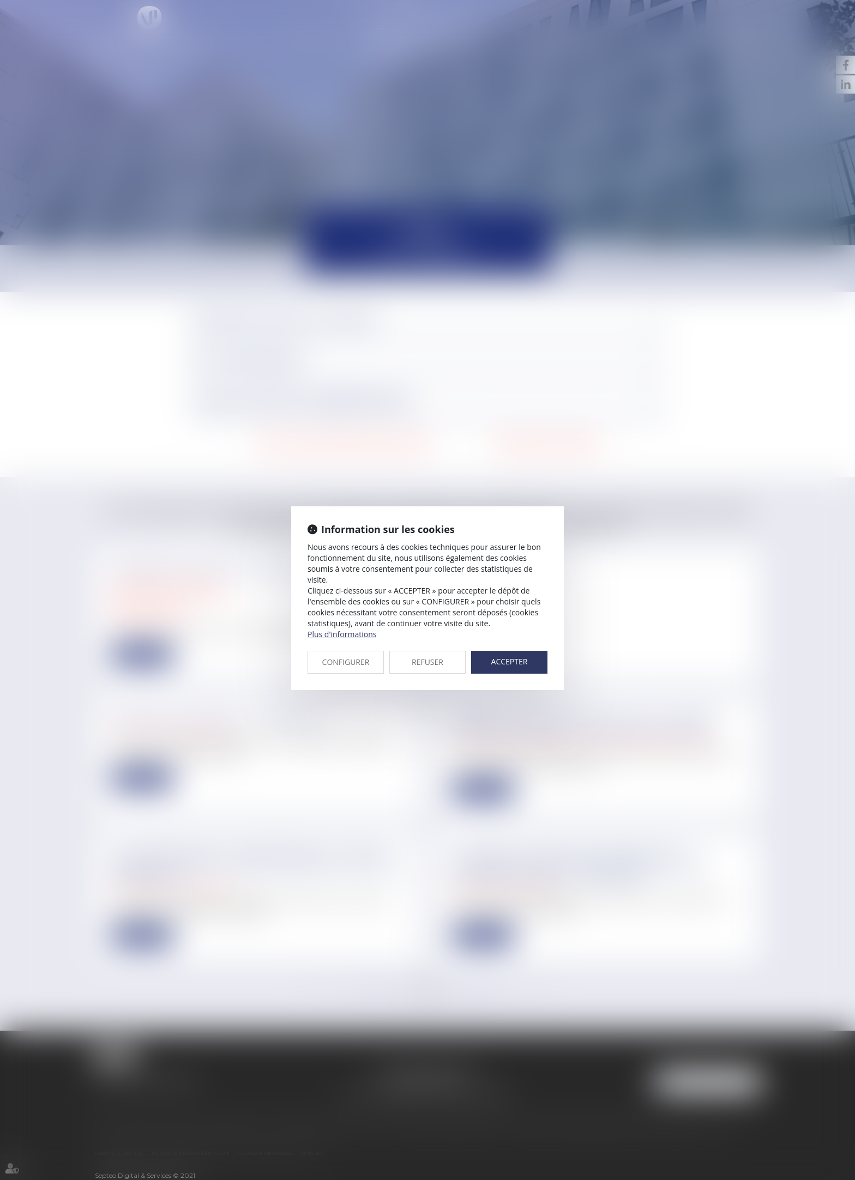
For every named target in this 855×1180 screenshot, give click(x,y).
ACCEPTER (509, 661)
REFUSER (427, 662)
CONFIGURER (346, 662)
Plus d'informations (342, 634)
